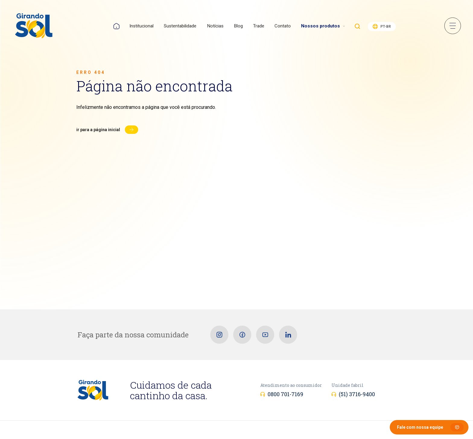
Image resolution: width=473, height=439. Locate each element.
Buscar (357, 26)
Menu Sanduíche (452, 26)
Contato (283, 26)
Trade (258, 26)
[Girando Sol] (33, 26)
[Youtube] (265, 335)
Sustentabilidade (180, 26)
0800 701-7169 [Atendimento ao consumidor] (285, 394)
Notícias (215, 26)
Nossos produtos (320, 26)
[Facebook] (242, 335)
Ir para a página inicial (98, 129)
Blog (238, 26)
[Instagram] (219, 335)
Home (116, 26)
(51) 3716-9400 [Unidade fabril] (357, 394)
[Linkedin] (288, 335)
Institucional (141, 26)
